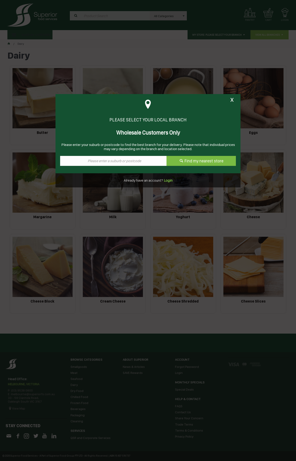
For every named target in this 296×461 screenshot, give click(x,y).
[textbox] (113, 161)
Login (168, 180)
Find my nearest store (204, 160)
